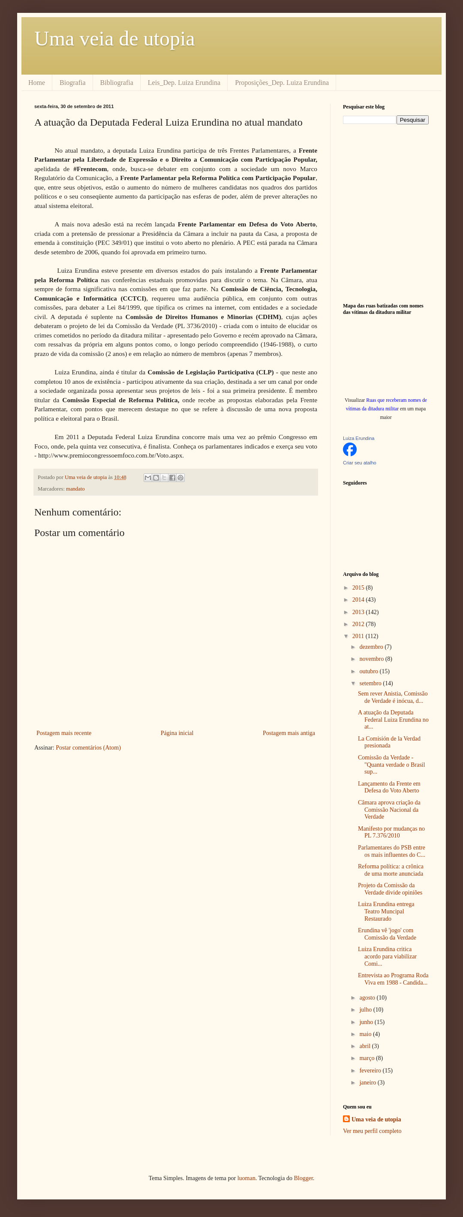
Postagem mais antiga (289, 733)
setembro (371, 683)
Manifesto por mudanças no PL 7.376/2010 (391, 832)
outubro (369, 671)
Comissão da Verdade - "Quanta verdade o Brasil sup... (391, 764)
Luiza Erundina (358, 438)
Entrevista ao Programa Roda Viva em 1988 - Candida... (393, 979)
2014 (359, 599)
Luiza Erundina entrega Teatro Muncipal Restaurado (386, 911)
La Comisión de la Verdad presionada (389, 742)
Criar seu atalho (359, 462)
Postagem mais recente (63, 733)
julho (366, 1009)
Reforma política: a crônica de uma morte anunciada (391, 870)
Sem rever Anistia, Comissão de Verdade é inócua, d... (393, 697)
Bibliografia (116, 82)
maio (366, 1034)
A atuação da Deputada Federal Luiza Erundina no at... (393, 719)
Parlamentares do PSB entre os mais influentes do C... (391, 851)
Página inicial (177, 733)
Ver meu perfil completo (372, 1131)
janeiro (368, 1082)
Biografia (72, 82)
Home (36, 82)
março (367, 1058)
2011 (359, 636)
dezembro (372, 647)
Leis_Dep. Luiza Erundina (184, 82)
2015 (359, 587)
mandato (75, 489)
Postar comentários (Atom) (88, 747)
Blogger (303, 1178)
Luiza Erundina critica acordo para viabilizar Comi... (387, 956)
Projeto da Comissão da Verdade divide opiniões (390, 889)
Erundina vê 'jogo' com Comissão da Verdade (387, 934)
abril (365, 1046)
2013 (359, 612)
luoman (247, 1178)
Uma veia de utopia (114, 38)
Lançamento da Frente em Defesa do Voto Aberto (389, 787)
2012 (359, 624)
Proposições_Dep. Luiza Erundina (282, 82)
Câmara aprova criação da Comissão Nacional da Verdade (389, 809)
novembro (372, 659)
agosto (367, 997)
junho (366, 1022)
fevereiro (370, 1070)
